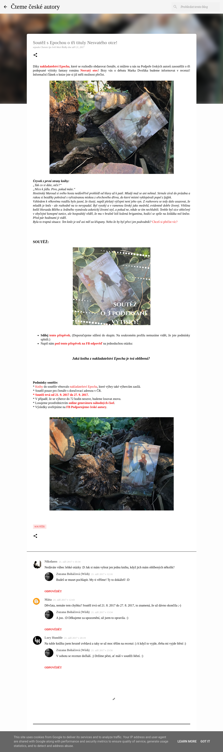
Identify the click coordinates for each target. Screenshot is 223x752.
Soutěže (40, 526)
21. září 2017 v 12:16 (102, 574)
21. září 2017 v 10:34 (69, 561)
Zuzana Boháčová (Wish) (73, 574)
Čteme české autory (35, 6)
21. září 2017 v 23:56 (102, 650)
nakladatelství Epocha (83, 386)
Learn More (187, 741)
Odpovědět (53, 591)
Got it (205, 741)
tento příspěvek (59, 335)
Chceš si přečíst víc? (164, 221)
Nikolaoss (51, 561)
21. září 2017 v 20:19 (75, 637)
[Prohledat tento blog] (199, 6)
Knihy (39, 386)
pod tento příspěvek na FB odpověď (78, 343)
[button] (35, 55)
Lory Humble (54, 637)
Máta (48, 599)
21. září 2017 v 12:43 (64, 599)
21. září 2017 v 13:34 (102, 612)
